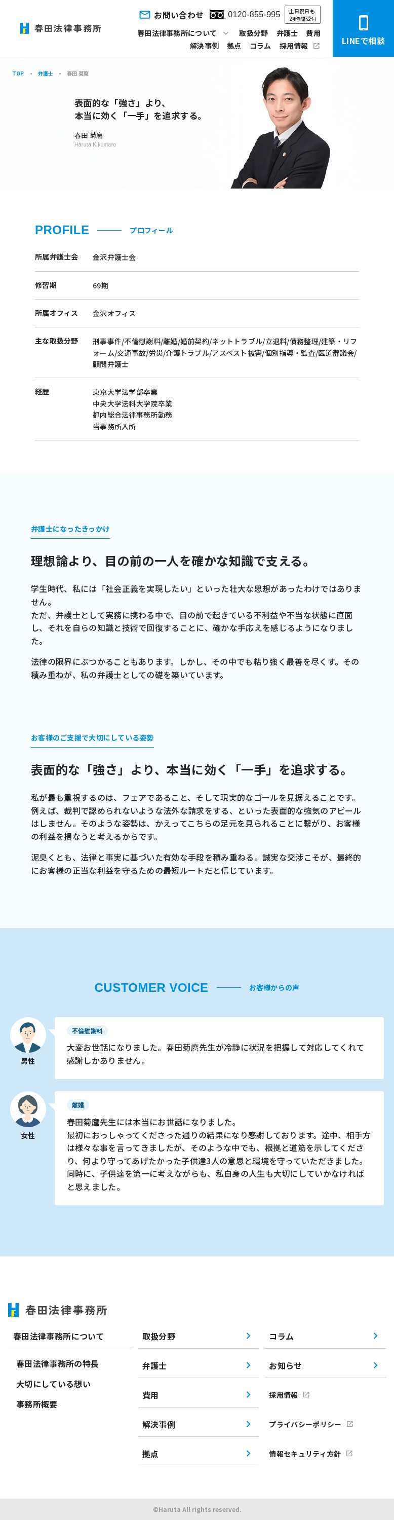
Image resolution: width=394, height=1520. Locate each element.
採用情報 (294, 46)
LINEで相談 (363, 31)
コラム (260, 46)
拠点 (234, 46)
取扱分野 (253, 33)
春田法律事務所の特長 (57, 1363)
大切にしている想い (53, 1384)
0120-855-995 (245, 14)
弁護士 (287, 33)
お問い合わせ (171, 15)
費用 (313, 33)
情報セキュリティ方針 (305, 1454)
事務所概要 (37, 1404)
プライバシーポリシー (305, 1424)
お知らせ (285, 1365)
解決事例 (204, 46)
